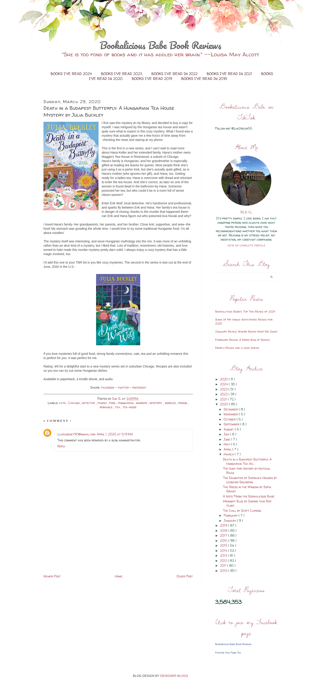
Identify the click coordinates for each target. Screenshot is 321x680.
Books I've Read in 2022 (175, 73)
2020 (224, 404)
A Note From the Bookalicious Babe (248, 496)
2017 (224, 535)
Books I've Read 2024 (72, 73)
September (232, 424)
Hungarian (126, 403)
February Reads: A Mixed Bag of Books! (242, 340)
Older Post (185, 576)
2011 (223, 565)
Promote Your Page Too (228, 652)
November (231, 414)
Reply (61, 446)
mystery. (156, 403)
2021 (224, 399)
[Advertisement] (76, 542)
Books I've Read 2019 (152, 78)
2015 (224, 545)
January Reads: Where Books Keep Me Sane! (246, 331)
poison (183, 403)
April (228, 449)
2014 (224, 550)
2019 (224, 525)
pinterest (139, 387)
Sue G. (246, 212)
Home (118, 576)
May (227, 444)
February (231, 515)
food (112, 403)
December (231, 409)
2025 (224, 379)
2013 (224, 555)
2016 (224, 540)
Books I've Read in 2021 (230, 73)
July (227, 434)
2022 (224, 394)
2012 (224, 560)
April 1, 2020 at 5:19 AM (115, 434)
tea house (130, 407)
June (227, 439)
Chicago (74, 403)
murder (142, 403)
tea (118, 407)
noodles (171, 403)
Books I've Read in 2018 (204, 78)
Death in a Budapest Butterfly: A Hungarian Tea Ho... (247, 461)
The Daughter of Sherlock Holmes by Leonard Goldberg (250, 480)
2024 (224, 384)
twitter (124, 387)
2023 (224, 389)
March (229, 454)
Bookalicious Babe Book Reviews (160, 45)
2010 (224, 570)
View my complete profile (246, 245)
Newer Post (52, 576)
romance (106, 407)
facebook (108, 387)
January (230, 520)
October (230, 419)
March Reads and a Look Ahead (237, 348)
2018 (224, 530)
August (229, 429)
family (103, 403)
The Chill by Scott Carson (242, 510)
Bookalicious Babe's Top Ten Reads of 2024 (245, 311)
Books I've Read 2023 (122, 73)
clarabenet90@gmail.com (76, 434)
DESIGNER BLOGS (174, 676)
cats (63, 403)
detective (89, 403)
